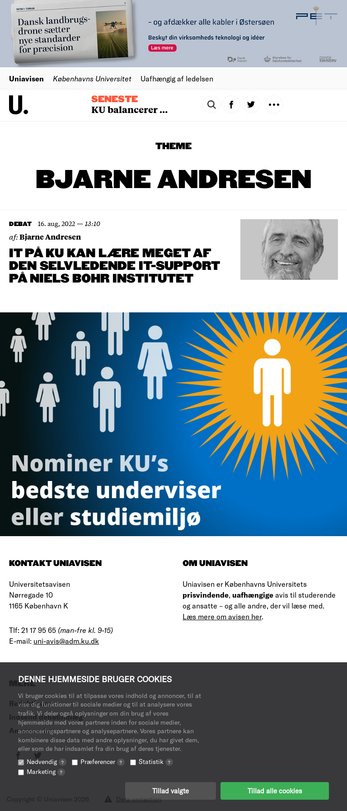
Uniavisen (26, 78)
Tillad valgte (170, 791)
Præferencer (102, 761)
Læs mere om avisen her (222, 616)
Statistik (156, 761)
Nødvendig (46, 761)
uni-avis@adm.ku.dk (66, 641)
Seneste (114, 99)
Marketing (46, 771)
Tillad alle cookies (275, 791)
